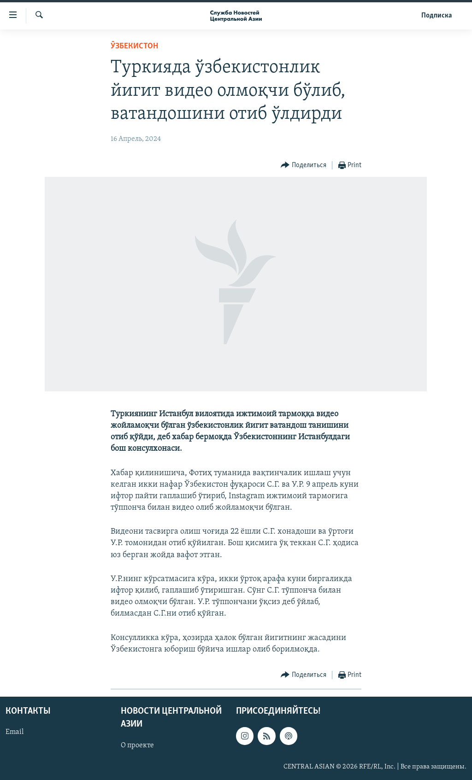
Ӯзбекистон (134, 46)
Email (15, 732)
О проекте (137, 745)
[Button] (303, 165)
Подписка (436, 15)
